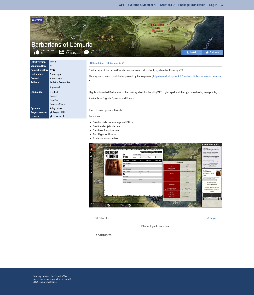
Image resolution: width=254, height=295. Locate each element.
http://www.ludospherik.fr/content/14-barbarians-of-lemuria (187, 76)
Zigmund (55, 87)
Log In (213, 4)
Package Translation (191, 4)
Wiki (121, 4)
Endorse (212, 52)
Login (211, 218)
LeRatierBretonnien (60, 82)
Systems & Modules (141, 4)
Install (191, 52)
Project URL (57, 112)
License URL (58, 116)
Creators (166, 4)
